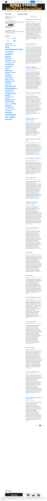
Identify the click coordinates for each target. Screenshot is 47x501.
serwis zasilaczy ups (10, 80)
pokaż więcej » (35, 63)
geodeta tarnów (8, 103)
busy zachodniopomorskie (14, 48)
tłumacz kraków (8, 59)
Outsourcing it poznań (31, 43)
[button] (29, 2)
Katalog (13, 11)
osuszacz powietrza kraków (9, 54)
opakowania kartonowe (10, 45)
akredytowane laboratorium (10, 101)
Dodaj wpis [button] (32, 1)
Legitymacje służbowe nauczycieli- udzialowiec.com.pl (33, 67)
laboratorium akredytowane (11, 87)
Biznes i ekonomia (24, 11)
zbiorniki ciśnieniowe (9, 106)
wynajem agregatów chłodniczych (10, 74)
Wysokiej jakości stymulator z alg (33, 19)
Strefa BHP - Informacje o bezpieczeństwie (32, 119)
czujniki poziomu (10, 118)
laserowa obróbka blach (10, 62)
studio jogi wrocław (9, 65)
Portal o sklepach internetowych (33, 158)
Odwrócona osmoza (30, 347)
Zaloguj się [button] (39, 1)
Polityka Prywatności (12, 498)
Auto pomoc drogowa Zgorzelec (33, 92)
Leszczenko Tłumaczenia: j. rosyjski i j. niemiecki (32, 202)
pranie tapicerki (8, 109)
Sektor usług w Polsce (31, 177)
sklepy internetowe (10, 109)
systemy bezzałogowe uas (10, 114)
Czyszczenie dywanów (31, 321)
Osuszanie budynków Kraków (33, 371)
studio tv (13, 91)
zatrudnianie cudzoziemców (32, 227)
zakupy (14, 61)
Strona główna (8, 11)
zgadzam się (36, 497)
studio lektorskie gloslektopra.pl (33, 297)
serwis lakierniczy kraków (9, 70)
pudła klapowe (29, 275)
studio (14, 103)
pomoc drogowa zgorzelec (9, 90)
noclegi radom (29, 252)
